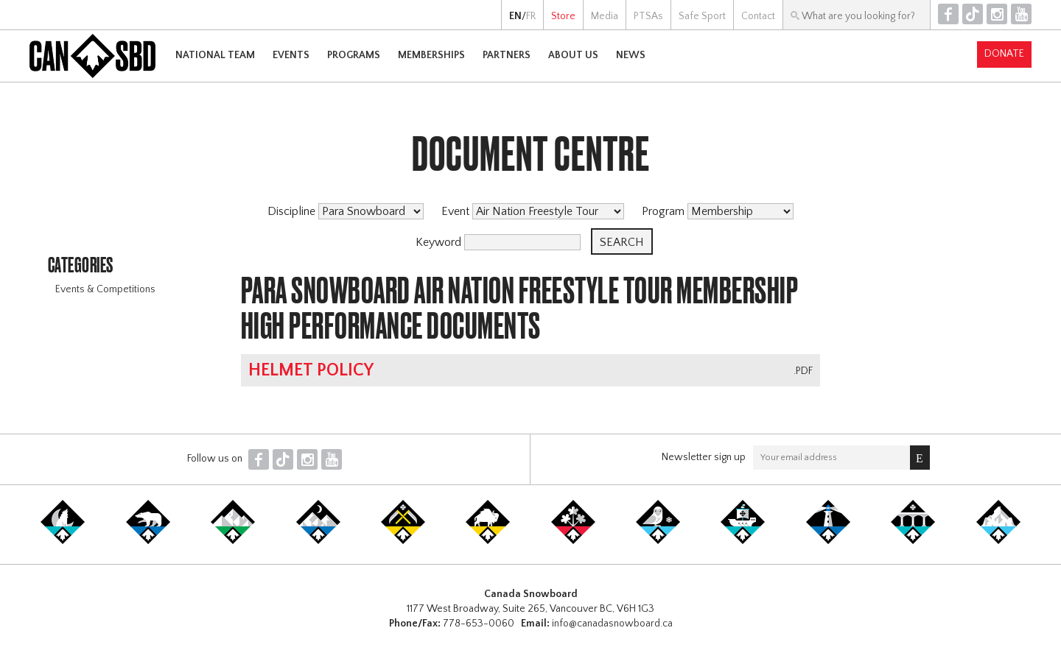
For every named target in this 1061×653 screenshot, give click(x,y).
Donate (1004, 54)
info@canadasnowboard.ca (612, 623)
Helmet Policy (311, 370)
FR (531, 16)
